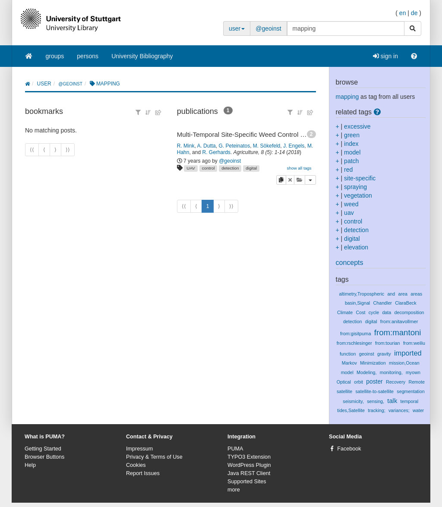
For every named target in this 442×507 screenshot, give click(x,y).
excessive (357, 126)
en (402, 12)
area (402, 293)
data (386, 312)
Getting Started (43, 449)
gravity (384, 353)
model (352, 152)
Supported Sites (246, 482)
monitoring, (391, 372)
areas (416, 293)
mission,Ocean (404, 362)
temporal (410, 401)
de (414, 12)
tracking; (376, 410)
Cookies (136, 465)
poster (374, 381)
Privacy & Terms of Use (154, 457)
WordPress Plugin (249, 465)
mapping (347, 96)
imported (408, 353)
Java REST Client (248, 473)
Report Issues (143, 473)
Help (30, 465)
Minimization (372, 362)
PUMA (235, 449)
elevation (356, 247)
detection (230, 168)
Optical (344, 381)
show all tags (299, 168)
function (348, 353)
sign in (385, 56)
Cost (360, 312)
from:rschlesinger (354, 343)
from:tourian (387, 343)
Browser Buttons (44, 457)
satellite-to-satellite (374, 391)
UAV (190, 168)
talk (392, 400)
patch (351, 160)
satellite (344, 391)
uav (349, 212)
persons (87, 56)
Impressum (139, 449)
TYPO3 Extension (249, 457)
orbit (358, 381)
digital (251, 168)
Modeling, (366, 372)
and (391, 293)
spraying (355, 186)
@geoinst (268, 28)
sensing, (375, 401)
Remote (416, 381)
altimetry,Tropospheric (361, 293)
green (352, 135)
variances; (399, 410)
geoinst (366, 353)
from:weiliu (414, 343)
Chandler (382, 302)
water (418, 410)
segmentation (410, 391)
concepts (349, 262)
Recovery (395, 381)
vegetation (358, 195)
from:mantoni (397, 332)
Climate (345, 312)
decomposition (409, 312)
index (351, 143)
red (348, 169)
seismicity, (353, 401)
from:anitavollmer (399, 321)
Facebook (349, 449)
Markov (349, 362)
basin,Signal (357, 302)
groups (55, 56)
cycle (374, 312)
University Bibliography (142, 56)
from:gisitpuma (355, 333)
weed (351, 204)
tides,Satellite (351, 410)
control (208, 168)
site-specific (360, 178)
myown (413, 372)
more (233, 490)
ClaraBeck (405, 302)
